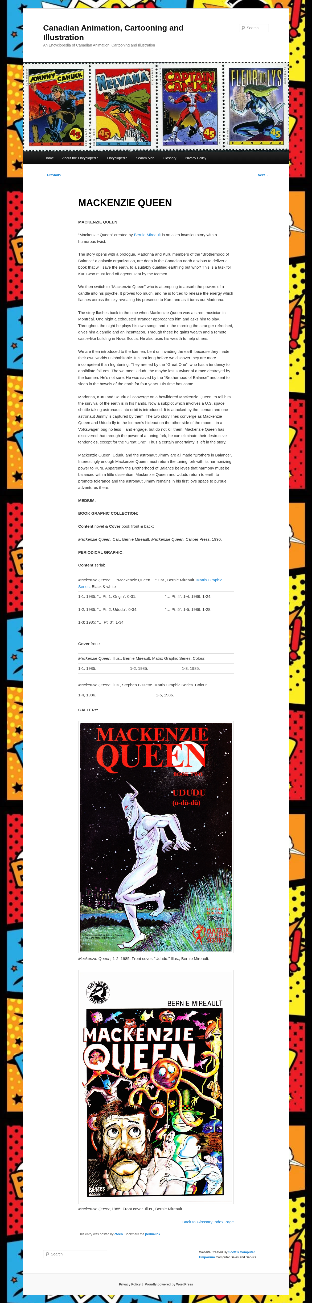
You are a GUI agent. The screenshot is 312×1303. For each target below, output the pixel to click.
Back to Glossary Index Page (208, 1222)
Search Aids (145, 158)
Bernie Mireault (147, 234)
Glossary (169, 158)
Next (263, 175)
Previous (52, 175)
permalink (152, 1234)
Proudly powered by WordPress (169, 1284)
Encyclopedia (117, 158)
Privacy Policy (195, 158)
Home (49, 158)
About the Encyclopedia (80, 158)
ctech (118, 1234)
